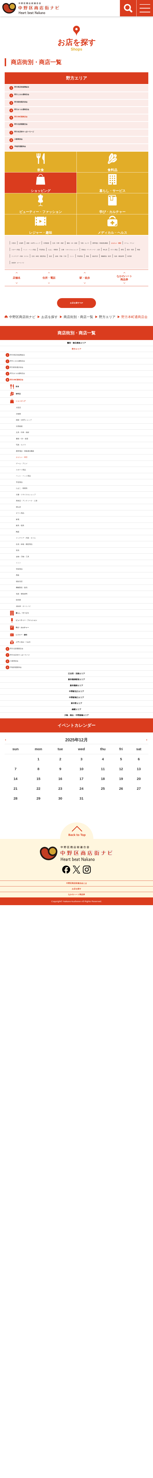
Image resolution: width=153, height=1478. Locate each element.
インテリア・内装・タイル (60, 321)
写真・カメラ (21, 302)
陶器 (34, 321)
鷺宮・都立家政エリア (76, 423)
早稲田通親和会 (34, 188)
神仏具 (105, 315)
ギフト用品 (121, 315)
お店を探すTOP (77, 380)
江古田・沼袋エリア (76, 1163)
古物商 (29, 295)
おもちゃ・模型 (85, 302)
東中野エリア (76, 1234)
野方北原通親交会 (36, 152)
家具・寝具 (19, 321)
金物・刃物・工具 (24, 328)
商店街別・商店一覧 (78, 394)
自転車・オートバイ (65, 334)
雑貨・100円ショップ (53, 295)
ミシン (46, 328)
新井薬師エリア (76, 1191)
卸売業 (43, 334)
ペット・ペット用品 (49, 308)
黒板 (74, 328)
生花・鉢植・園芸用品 (100, 321)
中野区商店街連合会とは (76, 1438)
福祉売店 (87, 328)
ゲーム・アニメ (111, 302)
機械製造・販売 (108, 328)
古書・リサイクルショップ (31, 315)
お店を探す (49, 394)
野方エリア (107, 394)
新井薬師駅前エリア (76, 1177)
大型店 (16, 295)
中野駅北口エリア (76, 1206)
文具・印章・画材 (102, 295)
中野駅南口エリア (76, 1220)
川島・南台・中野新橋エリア (76, 1262)
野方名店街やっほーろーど (43, 164)
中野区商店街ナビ (22, 394)
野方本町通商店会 (36, 140)
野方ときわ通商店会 (37, 103)
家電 (136, 315)
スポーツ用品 (21, 308)
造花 (123, 321)
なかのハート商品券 (76, 1463)
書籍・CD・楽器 (131, 295)
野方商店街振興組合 (37, 90)
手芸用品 (73, 308)
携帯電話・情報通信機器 (52, 302)
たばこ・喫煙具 (95, 308)
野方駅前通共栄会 (36, 115)
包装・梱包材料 (22, 334)
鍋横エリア (76, 1248)
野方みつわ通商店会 (37, 127)
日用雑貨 (79, 295)
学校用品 (60, 328)
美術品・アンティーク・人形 (75, 315)
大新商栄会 (30, 176)
